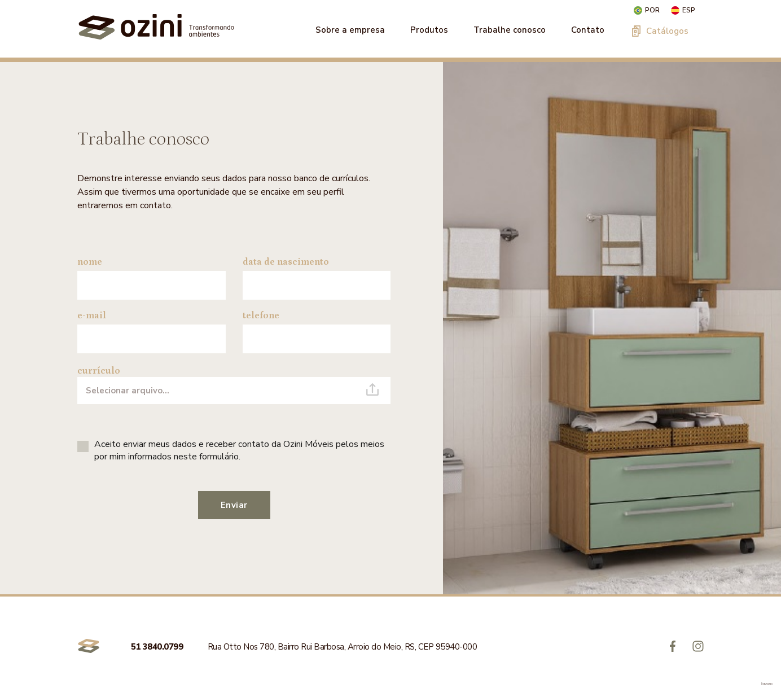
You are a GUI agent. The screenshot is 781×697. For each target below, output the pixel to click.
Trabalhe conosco (509, 30)
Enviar (234, 505)
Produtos (429, 30)
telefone (261, 315)
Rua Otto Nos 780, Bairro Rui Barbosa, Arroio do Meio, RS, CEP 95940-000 (342, 646)
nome (89, 261)
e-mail (91, 315)
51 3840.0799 (158, 646)
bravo (767, 683)
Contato (587, 30)
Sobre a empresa (350, 30)
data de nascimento (286, 261)
